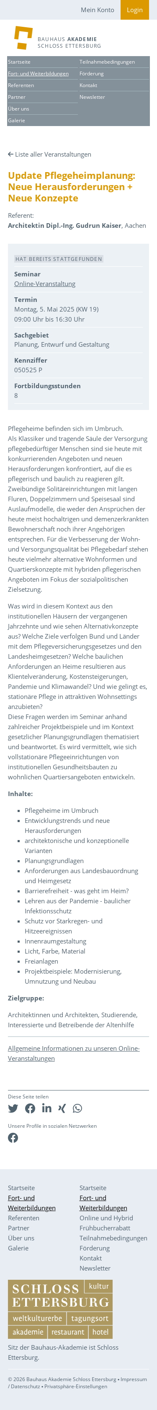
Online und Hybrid (106, 1218)
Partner (17, 97)
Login (135, 9)
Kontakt (88, 85)
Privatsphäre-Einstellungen (75, 1386)
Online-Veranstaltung (44, 283)
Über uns (18, 108)
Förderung (92, 73)
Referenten (21, 85)
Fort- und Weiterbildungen (38, 73)
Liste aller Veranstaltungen (53, 154)
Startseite (19, 61)
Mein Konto (97, 9)
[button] (13, 1108)
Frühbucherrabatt (105, 1228)
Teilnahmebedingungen (107, 61)
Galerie (16, 120)
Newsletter (92, 97)
